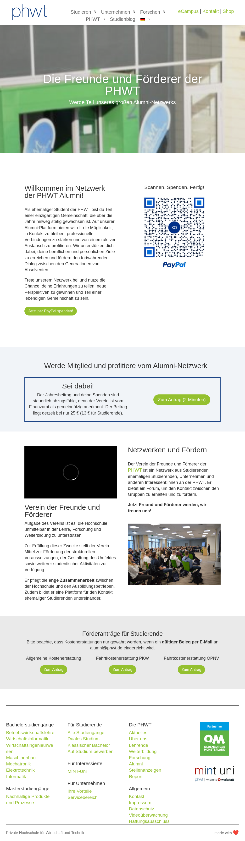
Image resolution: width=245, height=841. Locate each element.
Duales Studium (83, 738)
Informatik (16, 776)
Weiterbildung (143, 751)
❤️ (236, 832)
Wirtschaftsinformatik (27, 738)
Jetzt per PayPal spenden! (50, 311)
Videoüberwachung (148, 815)
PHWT (93, 19)
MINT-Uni (77, 771)
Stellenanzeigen (145, 770)
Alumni (136, 763)
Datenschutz (141, 808)
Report (136, 776)
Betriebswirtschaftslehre (30, 732)
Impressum (140, 802)
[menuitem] (145, 20)
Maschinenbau (21, 757)
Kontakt (211, 11)
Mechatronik (18, 763)
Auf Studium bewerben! (91, 751)
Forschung (139, 757)
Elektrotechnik (20, 770)
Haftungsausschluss (149, 821)
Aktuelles (138, 732)
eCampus (188, 11)
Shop (228, 11)
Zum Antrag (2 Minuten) (182, 399)
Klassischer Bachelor (88, 745)
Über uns (138, 738)
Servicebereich (82, 797)
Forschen (150, 12)
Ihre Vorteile (79, 791)
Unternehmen (115, 12)
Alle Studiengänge (85, 732)
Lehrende (138, 745)
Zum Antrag (54, 670)
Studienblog (122, 19)
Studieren (81, 12)
